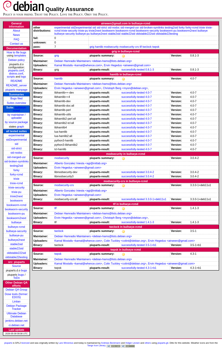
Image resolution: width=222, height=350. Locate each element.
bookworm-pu (16, 213)
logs (23, 76)
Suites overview (16, 102)
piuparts (8, 343)
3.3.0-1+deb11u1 (155, 199)
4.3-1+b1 (150, 267)
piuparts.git (163, 343)
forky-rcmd (16, 174)
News (16, 34)
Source (16, 266)
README (16, 80)
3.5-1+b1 (150, 245)
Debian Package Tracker (16, 307)
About (16, 30)
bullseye (16, 222)
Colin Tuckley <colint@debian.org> (125, 240)
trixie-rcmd (16, 183)
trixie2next (16, 196)
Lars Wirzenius (66, 343)
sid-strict (16, 148)
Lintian (16, 301)
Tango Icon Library (96, 345)
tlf (141, 46)
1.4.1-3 (149, 222)
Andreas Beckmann (110, 343)
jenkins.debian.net (16, 320)
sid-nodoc (16, 152)
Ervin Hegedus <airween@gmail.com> (127, 65)
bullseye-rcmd (16, 226)
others (148, 343)
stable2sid (16, 244)
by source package (16, 122)
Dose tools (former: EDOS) (16, 296)
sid (16, 143)
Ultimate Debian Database (16, 315)
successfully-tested (133, 69)
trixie (16, 178)
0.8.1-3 (149, 69)
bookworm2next (16, 218)
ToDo (16, 277)
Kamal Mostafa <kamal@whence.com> (78, 65)
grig (92, 46)
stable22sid (16, 248)
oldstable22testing (16, 257)
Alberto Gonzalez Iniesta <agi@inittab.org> (80, 163)
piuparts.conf (16, 70)
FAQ (16, 39)
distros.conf (16, 73)
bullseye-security (16, 231)
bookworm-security (16, 209)
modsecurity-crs (129, 46)
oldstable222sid (16, 252)
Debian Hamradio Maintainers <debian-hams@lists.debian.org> (93, 61)
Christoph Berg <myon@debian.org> (125, 88)
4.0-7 (148, 92)
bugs (24, 270)
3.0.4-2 (149, 172)
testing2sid (16, 165)
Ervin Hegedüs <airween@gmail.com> (77, 217)
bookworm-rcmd (16, 205)
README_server (16, 85)
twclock (147, 46)
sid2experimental (16, 139)
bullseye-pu (16, 235)
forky (16, 170)
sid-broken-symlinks (16, 161)
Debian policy (16, 60)
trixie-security (16, 187)
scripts (11, 76)
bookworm (16, 200)
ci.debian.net (16, 325)
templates (20, 55)
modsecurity (111, 46)
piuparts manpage (17, 89)
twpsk (155, 46)
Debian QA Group (16, 289)
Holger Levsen (132, 343)
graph (20, 126)
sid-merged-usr (16, 157)
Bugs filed (16, 98)
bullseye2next (16, 239)
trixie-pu (16, 192)
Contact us (16, 43)
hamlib (99, 46)
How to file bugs (16, 52)
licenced (25, 343)
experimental (16, 135)
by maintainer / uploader (16, 116)
